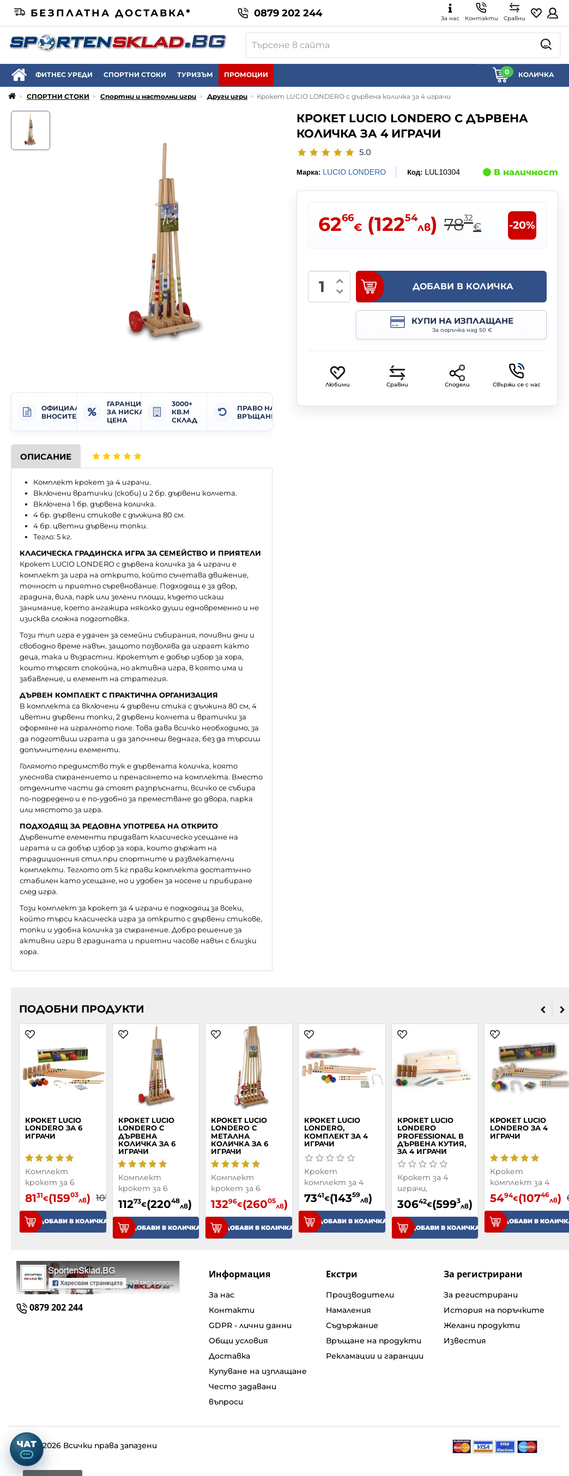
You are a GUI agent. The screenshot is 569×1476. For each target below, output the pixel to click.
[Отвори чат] (27, 1449)
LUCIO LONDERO (354, 172)
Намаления (348, 1310)
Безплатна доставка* (103, 13)
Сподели (457, 376)
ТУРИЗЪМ (195, 74)
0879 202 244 (280, 13)
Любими (337, 376)
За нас (221, 1295)
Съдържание (352, 1325)
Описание (45, 456)
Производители (360, 1295)
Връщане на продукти (373, 1341)
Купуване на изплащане (258, 1371)
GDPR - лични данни (250, 1325)
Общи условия (238, 1341)
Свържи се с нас (517, 375)
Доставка (229, 1356)
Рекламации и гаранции (374, 1356)
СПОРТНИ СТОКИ (135, 74)
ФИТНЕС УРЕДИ (64, 74)
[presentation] (543, 1009)
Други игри (227, 96)
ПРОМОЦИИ (246, 74)
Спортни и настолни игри (148, 96)
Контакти (232, 1310)
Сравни (397, 376)
